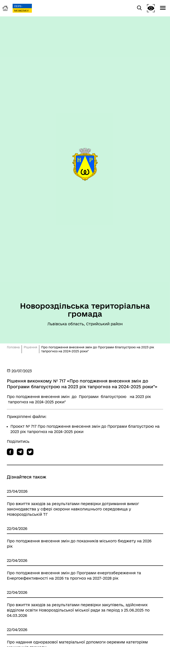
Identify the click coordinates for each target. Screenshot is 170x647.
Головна (13, 347)
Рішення (30, 347)
